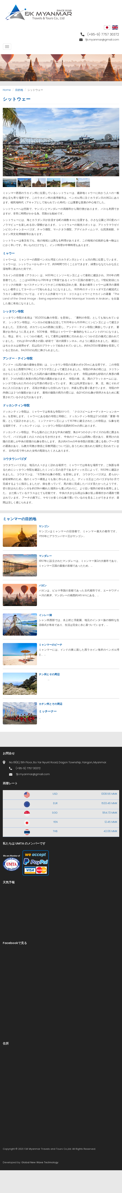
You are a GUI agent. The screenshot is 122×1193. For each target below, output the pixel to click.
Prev (10, 138)
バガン (43, 585)
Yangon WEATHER (61, 903)
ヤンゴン (44, 526)
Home (7, 90)
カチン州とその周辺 (50, 704)
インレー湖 (45, 615)
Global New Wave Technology (39, 1162)
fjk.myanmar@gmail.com (102, 39)
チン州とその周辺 (49, 674)
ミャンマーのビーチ (50, 645)
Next (109, 138)
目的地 (19, 90)
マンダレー (45, 556)
